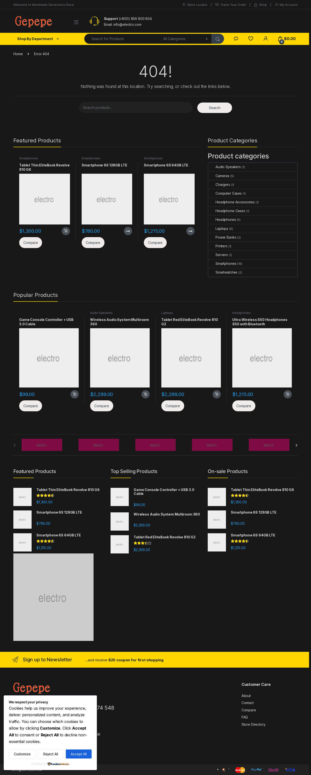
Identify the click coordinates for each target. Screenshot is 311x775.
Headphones (222, 219)
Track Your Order (230, 5)
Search (214, 108)
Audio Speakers (224, 167)
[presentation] (296, 445)
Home (18, 54)
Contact (248, 703)
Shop (260, 5)
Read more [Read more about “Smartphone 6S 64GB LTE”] (190, 231)
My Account (286, 5)
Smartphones (28, 158)
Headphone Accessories (231, 202)
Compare (249, 710)
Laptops (218, 228)
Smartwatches (222, 272)
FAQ (245, 717)
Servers (218, 255)
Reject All (50, 754)
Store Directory (254, 724)
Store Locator (194, 5)
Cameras (218, 176)
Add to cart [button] (66, 231)
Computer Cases (225, 193)
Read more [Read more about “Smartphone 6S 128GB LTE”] (128, 231)
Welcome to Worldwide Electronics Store (43, 5)
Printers (217, 246)
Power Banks (222, 237)
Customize (22, 754)
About (246, 696)
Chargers (219, 184)
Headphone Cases (226, 211)
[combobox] (122, 39)
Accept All (79, 754)
